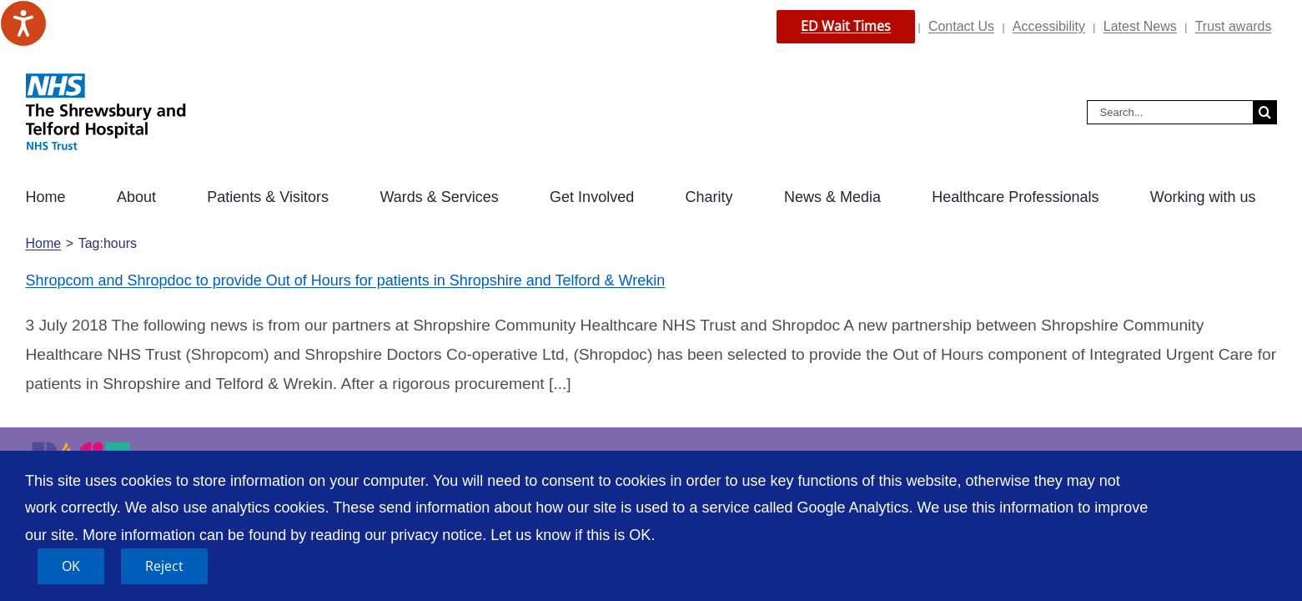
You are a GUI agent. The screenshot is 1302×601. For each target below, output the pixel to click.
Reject (164, 566)
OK (71, 566)
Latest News (1140, 26)
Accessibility (1049, 26)
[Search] (1265, 112)
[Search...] (1170, 112)
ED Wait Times (846, 26)
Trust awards (1233, 26)
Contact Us (961, 26)
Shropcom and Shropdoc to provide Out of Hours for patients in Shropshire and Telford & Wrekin (346, 280)
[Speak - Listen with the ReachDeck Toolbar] (23, 23)
